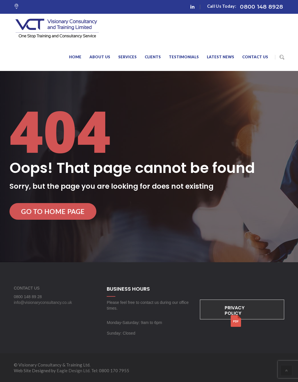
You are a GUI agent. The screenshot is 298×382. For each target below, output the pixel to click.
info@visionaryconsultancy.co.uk (43, 302)
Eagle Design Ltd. (73, 370)
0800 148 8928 (261, 6)
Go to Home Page (53, 211)
